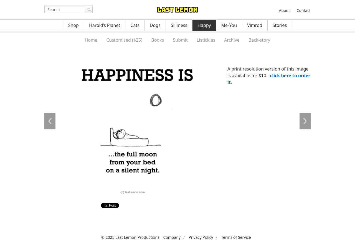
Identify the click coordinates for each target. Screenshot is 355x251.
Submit (180, 40)
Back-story (259, 40)
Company (172, 237)
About (284, 10)
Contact (303, 10)
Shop (73, 25)
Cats (135, 25)
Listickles (206, 40)
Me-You (229, 25)
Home (91, 40)
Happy (204, 25)
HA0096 (49, 121)
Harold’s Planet (104, 25)
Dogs (155, 25)
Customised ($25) (124, 40)
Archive (231, 40)
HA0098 (305, 121)
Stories (280, 25)
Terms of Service (236, 237)
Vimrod (254, 25)
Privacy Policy (201, 237)
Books (157, 40)
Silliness (179, 25)
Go (89, 9)
